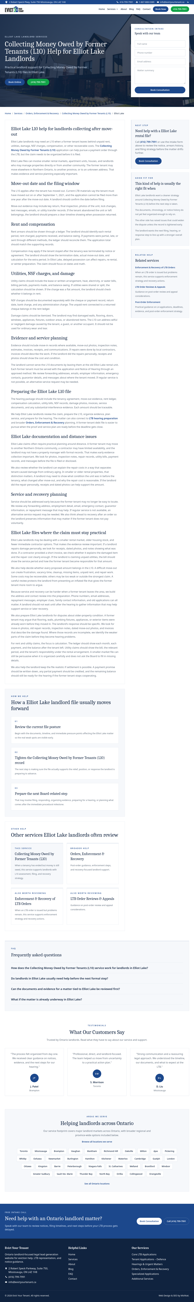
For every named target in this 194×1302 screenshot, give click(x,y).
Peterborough (74, 1166)
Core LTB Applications (144, 1254)
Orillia (120, 1173)
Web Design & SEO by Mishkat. (174, 1295)
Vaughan (75, 1151)
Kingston (42, 1166)
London (171, 1158)
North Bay (104, 1173)
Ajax (156, 1151)
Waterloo (122, 1158)
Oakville (129, 1151)
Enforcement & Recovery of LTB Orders (155, 267)
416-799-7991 (180, 9)
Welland (134, 1166)
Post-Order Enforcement (147, 302)
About (124, 9)
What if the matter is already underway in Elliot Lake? (46, 999)
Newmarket (54, 1158)
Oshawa (37, 1158)
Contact (147, 9)
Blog (131, 9)
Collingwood (136, 1173)
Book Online (14, 82)
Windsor (166, 1166)
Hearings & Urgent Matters (147, 1264)
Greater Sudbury (41, 1173)
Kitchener (106, 1158)
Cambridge (140, 1158)
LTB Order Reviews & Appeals (92, 899)
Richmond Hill (111, 1151)
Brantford (150, 1166)
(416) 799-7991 (38, 82)
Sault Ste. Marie (65, 1173)
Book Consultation (160, 90)
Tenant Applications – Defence (149, 1259)
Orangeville (155, 1173)
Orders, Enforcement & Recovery (42, 113)
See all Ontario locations (97, 1183)
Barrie (57, 1166)
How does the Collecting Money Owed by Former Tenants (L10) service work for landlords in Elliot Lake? (79, 968)
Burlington (72, 1158)
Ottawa (27, 1166)
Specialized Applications (145, 1274)
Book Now (160, 9)
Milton (143, 1151)
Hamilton (90, 1158)
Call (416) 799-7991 (176, 1221)
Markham (92, 1151)
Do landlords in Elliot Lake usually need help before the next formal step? (59, 978)
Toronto (24, 1151)
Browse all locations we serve (97, 1141)
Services (18, 113)
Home (102, 9)
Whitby (22, 1158)
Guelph (156, 1158)
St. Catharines (116, 1166)
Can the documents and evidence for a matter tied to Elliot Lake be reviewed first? (65, 989)
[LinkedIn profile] (188, 2)
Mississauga (41, 1151)
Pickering (169, 1151)
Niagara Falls (95, 1166)
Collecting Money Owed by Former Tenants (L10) (86, 113)
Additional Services (142, 1278)
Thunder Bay (86, 1173)
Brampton (59, 1151)
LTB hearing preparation (103, 418)
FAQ (138, 9)
